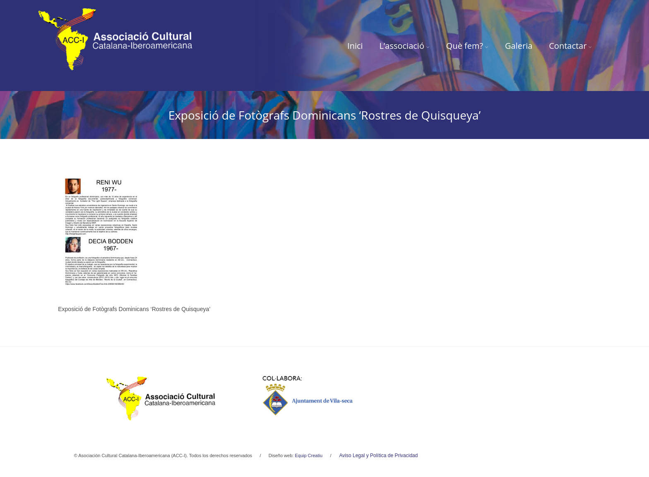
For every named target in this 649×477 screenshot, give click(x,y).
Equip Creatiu (308, 455)
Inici (355, 45)
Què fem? (467, 45)
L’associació (405, 45)
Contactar (570, 45)
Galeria (518, 45)
